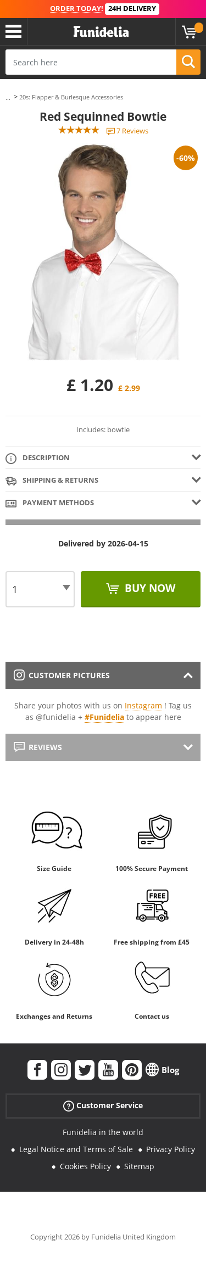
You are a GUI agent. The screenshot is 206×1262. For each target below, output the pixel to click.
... (7, 97)
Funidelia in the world (103, 1132)
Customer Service (103, 1106)
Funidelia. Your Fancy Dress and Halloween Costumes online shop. (101, 32)
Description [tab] (37, 458)
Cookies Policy (85, 1166)
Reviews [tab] (38, 747)
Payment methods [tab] (49, 503)
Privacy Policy (170, 1149)
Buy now (148, 588)
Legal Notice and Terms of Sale (76, 1149)
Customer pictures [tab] (62, 675)
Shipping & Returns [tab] (51, 481)
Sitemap (139, 1166)
